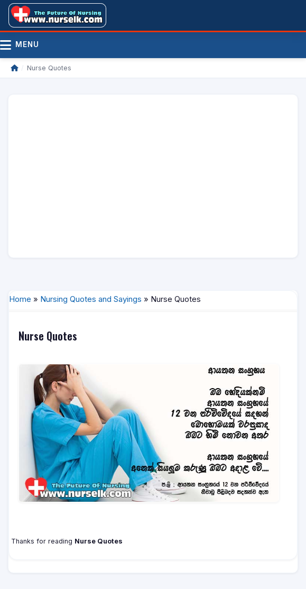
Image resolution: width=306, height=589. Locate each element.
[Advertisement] (153, 176)
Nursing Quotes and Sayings (91, 299)
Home (20, 299)
